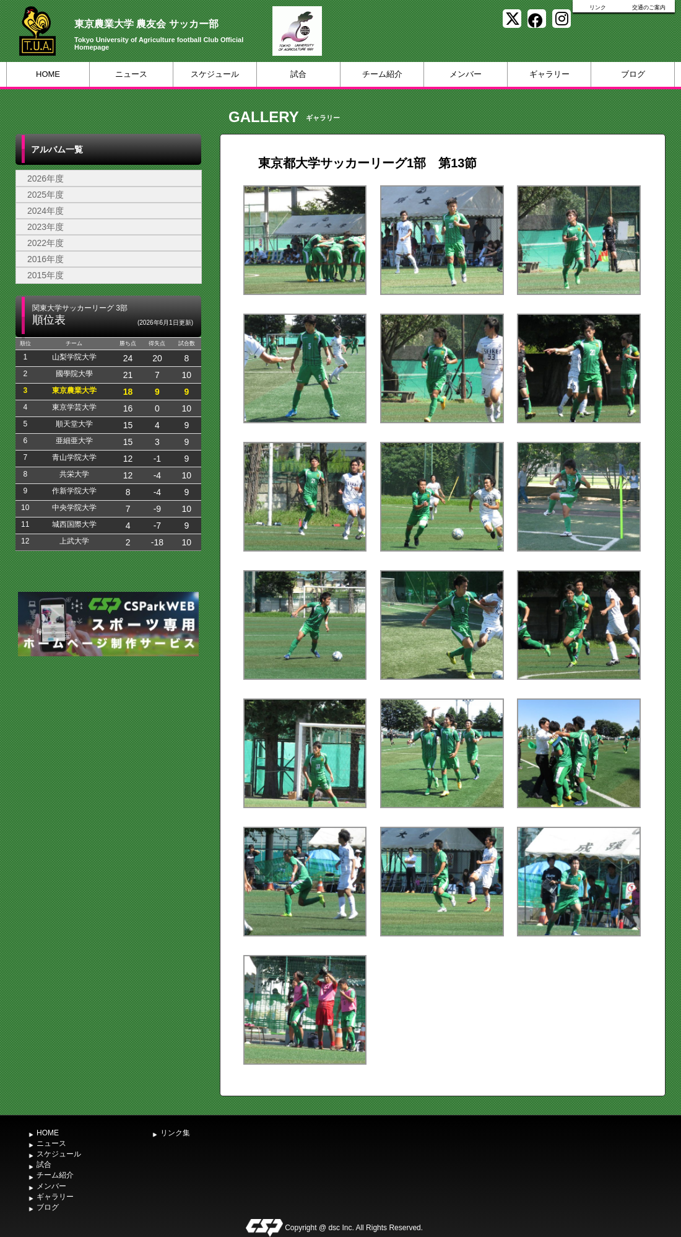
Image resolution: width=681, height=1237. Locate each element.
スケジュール (215, 74)
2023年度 (45, 227)
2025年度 (45, 195)
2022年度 (45, 243)
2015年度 (45, 275)
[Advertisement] (108, 752)
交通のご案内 (649, 7)
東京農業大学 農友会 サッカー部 (146, 24)
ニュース (131, 74)
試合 (298, 74)
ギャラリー (549, 74)
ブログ (633, 74)
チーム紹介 (382, 74)
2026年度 (45, 178)
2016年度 (45, 259)
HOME (48, 74)
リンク (597, 7)
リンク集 (175, 1133)
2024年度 (45, 211)
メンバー (465, 74)
